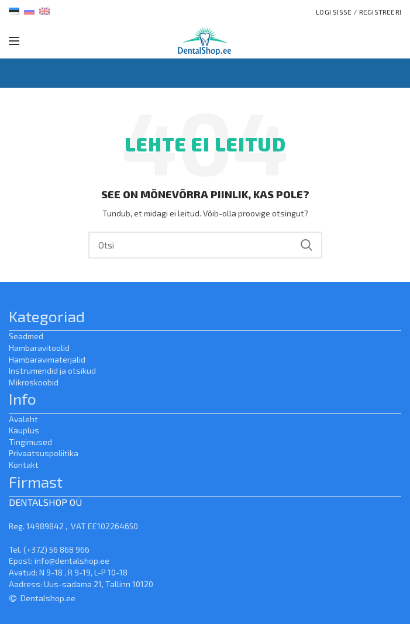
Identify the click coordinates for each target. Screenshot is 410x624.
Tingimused (30, 442)
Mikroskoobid (33, 382)
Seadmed (26, 336)
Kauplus (24, 430)
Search (306, 245)
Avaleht (23, 419)
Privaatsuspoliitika (43, 453)
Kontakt (24, 465)
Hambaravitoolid (39, 348)
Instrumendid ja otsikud (52, 370)
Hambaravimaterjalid (47, 359)
